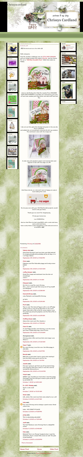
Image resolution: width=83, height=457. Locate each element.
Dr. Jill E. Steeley (28, 385)
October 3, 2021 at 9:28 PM (32, 411)
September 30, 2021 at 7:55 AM (34, 323)
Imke (24, 402)
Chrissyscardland (16, 4)
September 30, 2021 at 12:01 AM (34, 268)
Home (39, 449)
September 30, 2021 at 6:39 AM (34, 315)
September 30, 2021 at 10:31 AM (34, 341)
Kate (24, 432)
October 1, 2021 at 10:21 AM (32, 391)
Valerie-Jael (26, 250)
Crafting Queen (28, 319)
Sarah (25, 394)
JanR (24, 422)
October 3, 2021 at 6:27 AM (32, 399)
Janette (25, 363)
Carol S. (25, 326)
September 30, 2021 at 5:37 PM (34, 351)
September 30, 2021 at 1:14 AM (33, 279)
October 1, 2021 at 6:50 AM (32, 382)
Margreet (26, 283)
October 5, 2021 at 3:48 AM (32, 428)
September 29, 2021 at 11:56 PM (34, 258)
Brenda (45, 58)
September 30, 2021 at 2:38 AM (34, 290)
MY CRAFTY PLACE (33, 409)
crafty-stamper (27, 272)
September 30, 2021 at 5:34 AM (34, 301)
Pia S (24, 304)
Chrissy (68, 45)
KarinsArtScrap (28, 294)
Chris (24, 261)
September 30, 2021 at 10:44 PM (34, 371)
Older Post (54, 449)
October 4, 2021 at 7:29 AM (32, 419)
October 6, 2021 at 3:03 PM (32, 439)
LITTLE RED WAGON (49, 56)
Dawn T (25, 345)
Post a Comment (27, 442)
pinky (24, 415)
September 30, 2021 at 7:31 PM (33, 360)
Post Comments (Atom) (43, 453)
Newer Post (24, 449)
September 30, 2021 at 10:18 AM (34, 332)
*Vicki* (25, 374)
